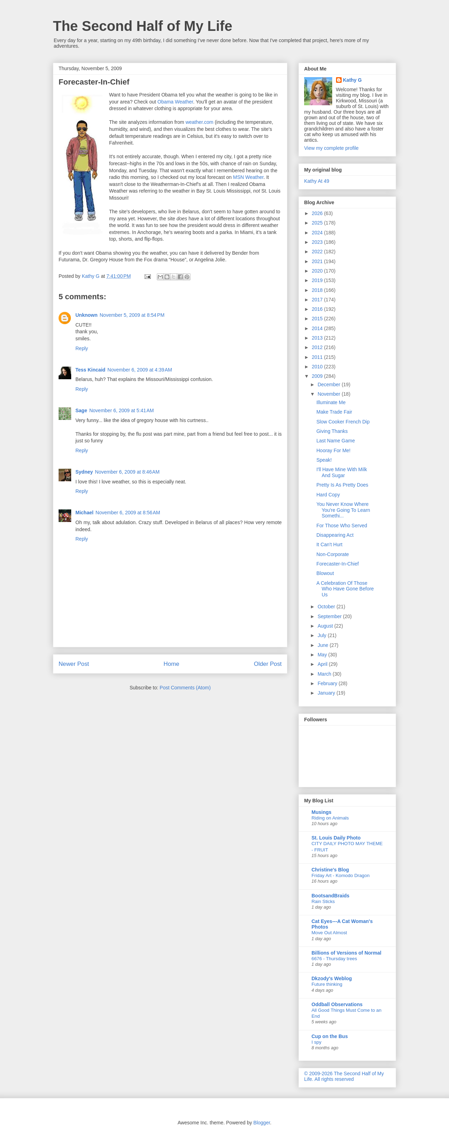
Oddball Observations (336, 1004)
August (325, 626)
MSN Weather (248, 177)
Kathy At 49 (316, 181)
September (330, 616)
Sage (81, 410)
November (329, 394)
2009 (318, 376)
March (325, 674)
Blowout (325, 573)
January (326, 693)
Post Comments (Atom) (185, 687)
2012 (318, 347)
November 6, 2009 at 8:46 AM (127, 472)
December (329, 384)
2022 (318, 251)
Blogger (261, 1122)
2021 (318, 261)
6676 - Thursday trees (334, 958)
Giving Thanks (332, 431)
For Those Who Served (341, 525)
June (323, 645)
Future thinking (326, 984)
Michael (84, 512)
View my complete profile (331, 148)
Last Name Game (335, 440)
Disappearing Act (335, 535)
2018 (318, 290)
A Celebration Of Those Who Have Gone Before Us (345, 589)
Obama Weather (175, 102)
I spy (316, 1042)
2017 (318, 299)
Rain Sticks (323, 901)
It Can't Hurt (329, 544)
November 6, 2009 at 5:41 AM (121, 410)
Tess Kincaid (90, 370)
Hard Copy (328, 494)
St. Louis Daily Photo (336, 838)
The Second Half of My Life (142, 26)
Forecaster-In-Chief (337, 564)
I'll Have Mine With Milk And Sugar (341, 472)
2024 (318, 232)
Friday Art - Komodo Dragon (340, 875)
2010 (318, 366)
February (328, 683)
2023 (318, 242)
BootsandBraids (330, 895)
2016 (318, 309)
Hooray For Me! (333, 450)
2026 (318, 213)
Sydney (84, 472)
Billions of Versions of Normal (346, 953)
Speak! (324, 460)
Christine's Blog (330, 869)
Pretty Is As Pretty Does (342, 485)
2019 (318, 280)
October (326, 606)
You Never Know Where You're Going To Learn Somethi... (343, 510)
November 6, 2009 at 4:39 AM (139, 370)
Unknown (86, 315)
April (323, 664)
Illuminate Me (331, 402)
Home (171, 664)
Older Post (268, 664)
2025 (318, 223)
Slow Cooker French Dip (343, 421)
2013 (318, 338)
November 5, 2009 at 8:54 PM (132, 315)
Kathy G (352, 80)
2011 (318, 357)
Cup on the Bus (329, 1036)
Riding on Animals (330, 818)
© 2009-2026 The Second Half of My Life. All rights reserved (344, 1076)
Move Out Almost (329, 932)
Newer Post (74, 664)
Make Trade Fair (334, 412)
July (322, 635)
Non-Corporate (332, 554)
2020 (318, 271)
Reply (81, 348)
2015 (318, 318)
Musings (321, 812)
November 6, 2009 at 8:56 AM (127, 512)
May (322, 654)
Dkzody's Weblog (331, 978)
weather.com (199, 122)
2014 (318, 328)
